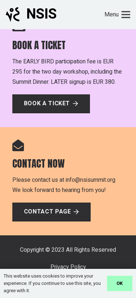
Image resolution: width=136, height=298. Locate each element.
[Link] (13, 14)
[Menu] (117, 14)
